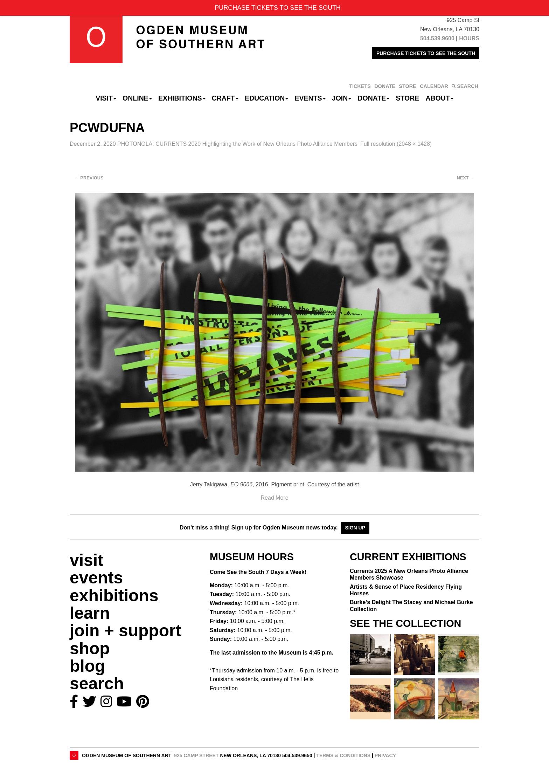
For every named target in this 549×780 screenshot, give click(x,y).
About (439, 98)
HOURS (469, 38)
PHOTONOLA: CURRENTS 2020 (237, 144)
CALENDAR (434, 86)
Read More (274, 498)
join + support (125, 630)
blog (87, 666)
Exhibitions (182, 98)
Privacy (385, 755)
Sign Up (355, 528)
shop (90, 648)
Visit (106, 98)
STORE (407, 86)
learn (90, 613)
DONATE (384, 86)
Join (342, 98)
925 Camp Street (196, 755)
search (97, 683)
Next (465, 177)
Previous (89, 177)
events (96, 577)
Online (137, 98)
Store (407, 98)
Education (266, 98)
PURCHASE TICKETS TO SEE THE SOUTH (425, 53)
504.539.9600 (437, 38)
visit (86, 560)
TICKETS (360, 86)
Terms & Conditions (343, 755)
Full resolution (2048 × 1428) (396, 144)
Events (310, 98)
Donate (373, 98)
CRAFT (225, 98)
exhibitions (114, 595)
